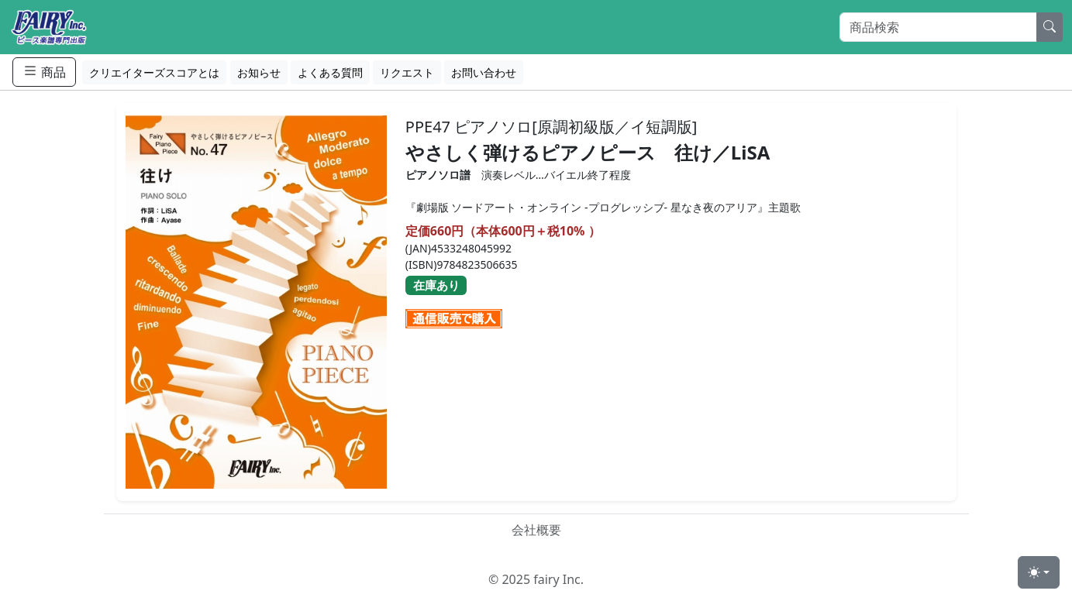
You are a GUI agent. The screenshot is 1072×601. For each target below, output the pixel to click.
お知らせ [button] (259, 72)
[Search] (938, 27)
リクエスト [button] (407, 72)
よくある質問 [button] (330, 72)
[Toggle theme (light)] (1039, 572)
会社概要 (536, 529)
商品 (44, 72)
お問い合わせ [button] (483, 72)
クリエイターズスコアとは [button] (154, 72)
